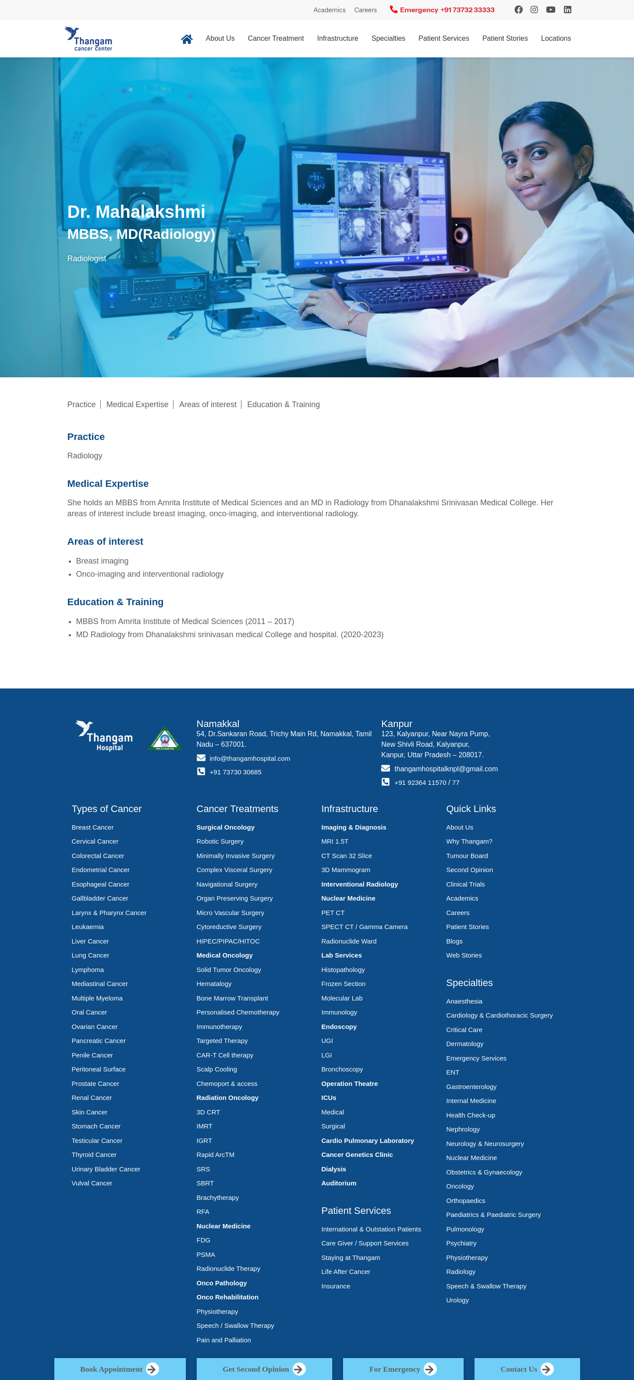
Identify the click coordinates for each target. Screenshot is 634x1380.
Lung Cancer (91, 955)
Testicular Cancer (97, 1140)
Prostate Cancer (95, 1083)
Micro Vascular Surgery (231, 912)
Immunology (340, 1012)
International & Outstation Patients (371, 1229)
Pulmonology (465, 1229)
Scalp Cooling (217, 1069)
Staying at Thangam (351, 1257)
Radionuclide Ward (349, 941)
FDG (204, 1240)
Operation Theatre (350, 1083)
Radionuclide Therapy (229, 1268)
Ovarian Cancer (95, 1026)
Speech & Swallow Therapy (486, 1286)
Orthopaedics (465, 1200)
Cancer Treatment (276, 38)
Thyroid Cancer (94, 1154)
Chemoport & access (227, 1083)
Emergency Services (476, 1058)
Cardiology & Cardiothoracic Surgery (499, 1015)
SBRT (205, 1183)
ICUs (329, 1097)
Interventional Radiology (360, 884)
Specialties (388, 38)
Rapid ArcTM (216, 1154)
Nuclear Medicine (224, 1226)
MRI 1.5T (335, 841)
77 (459, 782)
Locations (556, 38)
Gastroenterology (471, 1086)
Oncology (460, 1186)
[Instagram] (518, 9)
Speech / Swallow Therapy (235, 1325)
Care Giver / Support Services (365, 1243)
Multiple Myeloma (97, 998)
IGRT (205, 1140)
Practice (81, 404)
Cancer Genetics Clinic (357, 1154)
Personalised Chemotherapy (238, 1012)
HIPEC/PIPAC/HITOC (228, 941)
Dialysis (334, 1169)
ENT (453, 1072)
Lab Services (342, 955)
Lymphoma (88, 969)
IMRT (205, 1126)
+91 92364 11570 (421, 782)
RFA (203, 1211)
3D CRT (208, 1112)
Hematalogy (214, 983)
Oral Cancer (89, 1012)
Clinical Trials (465, 884)
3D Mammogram (346, 869)
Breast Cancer (93, 827)
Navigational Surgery (227, 884)
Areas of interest (208, 404)
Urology (457, 1300)
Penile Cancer (92, 1055)
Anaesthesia (464, 1001)
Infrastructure (337, 38)
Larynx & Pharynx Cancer (109, 912)
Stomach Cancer (96, 1126)
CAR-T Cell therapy (225, 1055)
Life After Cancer (346, 1271)
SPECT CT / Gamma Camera (365, 926)
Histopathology (343, 969)
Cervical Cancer (95, 841)
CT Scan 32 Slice (347, 855)
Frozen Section (344, 983)
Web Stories (464, 955)
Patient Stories (505, 38)
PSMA (206, 1254)
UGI (327, 1040)
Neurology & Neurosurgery (485, 1143)
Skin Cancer (90, 1112)
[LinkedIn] (567, 9)
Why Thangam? (469, 841)
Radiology (461, 1271)
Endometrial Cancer (101, 869)
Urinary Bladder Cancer (106, 1169)
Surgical (333, 1126)
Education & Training (283, 404)
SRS (203, 1169)
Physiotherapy (217, 1311)
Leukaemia (88, 926)
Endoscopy (339, 1026)
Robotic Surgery (220, 841)
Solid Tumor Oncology (229, 969)
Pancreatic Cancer (99, 1040)
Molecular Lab (342, 998)
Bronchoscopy (342, 1069)
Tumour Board (467, 855)
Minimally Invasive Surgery (236, 855)
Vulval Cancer (92, 1183)
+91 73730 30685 (237, 772)
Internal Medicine (471, 1100)
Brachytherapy (218, 1197)
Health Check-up (471, 1115)
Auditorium (339, 1183)
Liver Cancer (90, 941)
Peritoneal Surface (99, 1069)
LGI (327, 1055)
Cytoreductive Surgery (229, 926)
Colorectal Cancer (98, 855)
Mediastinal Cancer (100, 983)
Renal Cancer (92, 1097)
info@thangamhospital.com (252, 758)
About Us (220, 38)
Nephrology (463, 1129)
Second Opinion (469, 869)
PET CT (333, 912)
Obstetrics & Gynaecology (484, 1172)
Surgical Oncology (226, 827)
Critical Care (464, 1029)
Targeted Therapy (222, 1040)
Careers (365, 10)
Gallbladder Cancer (100, 898)
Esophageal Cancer (101, 884)
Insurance (336, 1286)
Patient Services (443, 38)
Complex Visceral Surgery (235, 869)
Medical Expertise (137, 404)
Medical (333, 1112)
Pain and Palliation (224, 1340)
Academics (329, 10)
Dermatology (465, 1043)
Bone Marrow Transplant (232, 998)
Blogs (454, 941)
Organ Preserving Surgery (235, 898)
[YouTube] (551, 9)
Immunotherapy (219, 1026)
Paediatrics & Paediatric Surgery (493, 1214)
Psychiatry (461, 1243)
